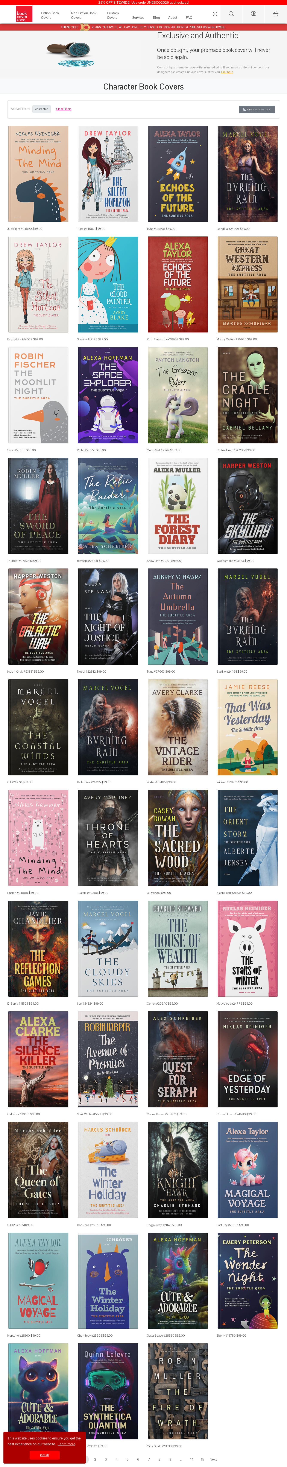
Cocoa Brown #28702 (161, 1114)
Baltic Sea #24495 (89, 782)
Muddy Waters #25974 (231, 339)
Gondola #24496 (228, 229)
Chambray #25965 (89, 1335)
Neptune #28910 (18, 1335)
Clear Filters (63, 109)
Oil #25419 (14, 1225)
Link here (227, 72)
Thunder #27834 (18, 561)
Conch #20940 (157, 1003)
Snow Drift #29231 (159, 561)
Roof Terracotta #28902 (162, 339)
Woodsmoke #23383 (230, 561)
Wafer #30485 (156, 782)
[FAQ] (189, 18)
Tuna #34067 (86, 229)
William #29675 (227, 782)
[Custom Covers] (115, 18)
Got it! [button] (44, 1455)
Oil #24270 (14, 782)
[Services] (138, 18)
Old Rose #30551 (18, 1114)
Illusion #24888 (17, 893)
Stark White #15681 (89, 1114)
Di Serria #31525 (17, 1003)
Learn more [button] (66, 1444)
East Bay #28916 (227, 1225)
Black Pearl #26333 (229, 893)
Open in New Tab (256, 109)
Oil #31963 (154, 893)
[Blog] (156, 18)
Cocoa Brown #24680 (231, 1114)
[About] (172, 18)
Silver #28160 (16, 450)
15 (202, 1459)
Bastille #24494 (227, 671)
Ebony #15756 (226, 1335)
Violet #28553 (86, 450)
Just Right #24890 (19, 229)
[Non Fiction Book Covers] (85, 18)
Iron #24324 (85, 1003)
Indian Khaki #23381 (20, 671)
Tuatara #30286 (87, 893)
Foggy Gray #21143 (159, 1225)
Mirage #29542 (87, 1446)
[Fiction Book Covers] (52, 18)
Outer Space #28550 (160, 1335)
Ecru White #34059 (19, 339)
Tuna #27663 (156, 671)
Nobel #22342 (86, 671)
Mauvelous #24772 (229, 1003)
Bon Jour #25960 (88, 1225)
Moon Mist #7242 (158, 450)
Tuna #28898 (156, 229)
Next (213, 1459)
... (181, 1459)
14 (192, 1459)
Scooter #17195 (87, 339)
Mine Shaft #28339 (159, 1446)
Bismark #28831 (87, 561)
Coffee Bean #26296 (231, 450)
